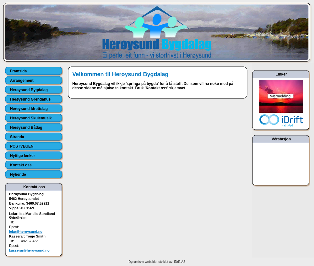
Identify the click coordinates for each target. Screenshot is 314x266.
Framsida (18, 71)
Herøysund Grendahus (30, 99)
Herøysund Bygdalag (29, 90)
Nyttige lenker (22, 156)
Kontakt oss (21, 165)
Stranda (17, 137)
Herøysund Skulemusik (31, 118)
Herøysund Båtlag (26, 127)
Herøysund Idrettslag (29, 109)
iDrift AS (179, 261)
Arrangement (22, 80)
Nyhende (18, 174)
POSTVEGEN (22, 146)
